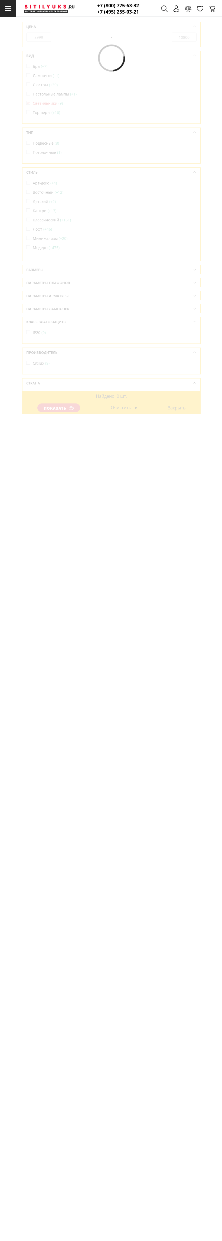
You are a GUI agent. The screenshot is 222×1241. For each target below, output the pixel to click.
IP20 (39, 332)
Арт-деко (45, 183)
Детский (44, 201)
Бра (40, 66)
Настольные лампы (55, 94)
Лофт (42, 229)
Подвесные (46, 143)
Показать (59, 408)
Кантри (44, 210)
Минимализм (50, 238)
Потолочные (47, 152)
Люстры (45, 84)
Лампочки (46, 75)
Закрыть (176, 408)
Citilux (41, 363)
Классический (52, 219)
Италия (42, 403)
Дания (41, 393)
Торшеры (46, 112)
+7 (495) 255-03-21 (118, 12)
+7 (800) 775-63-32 (118, 5)
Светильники (48, 103)
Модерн (46, 247)
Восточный (48, 192)
